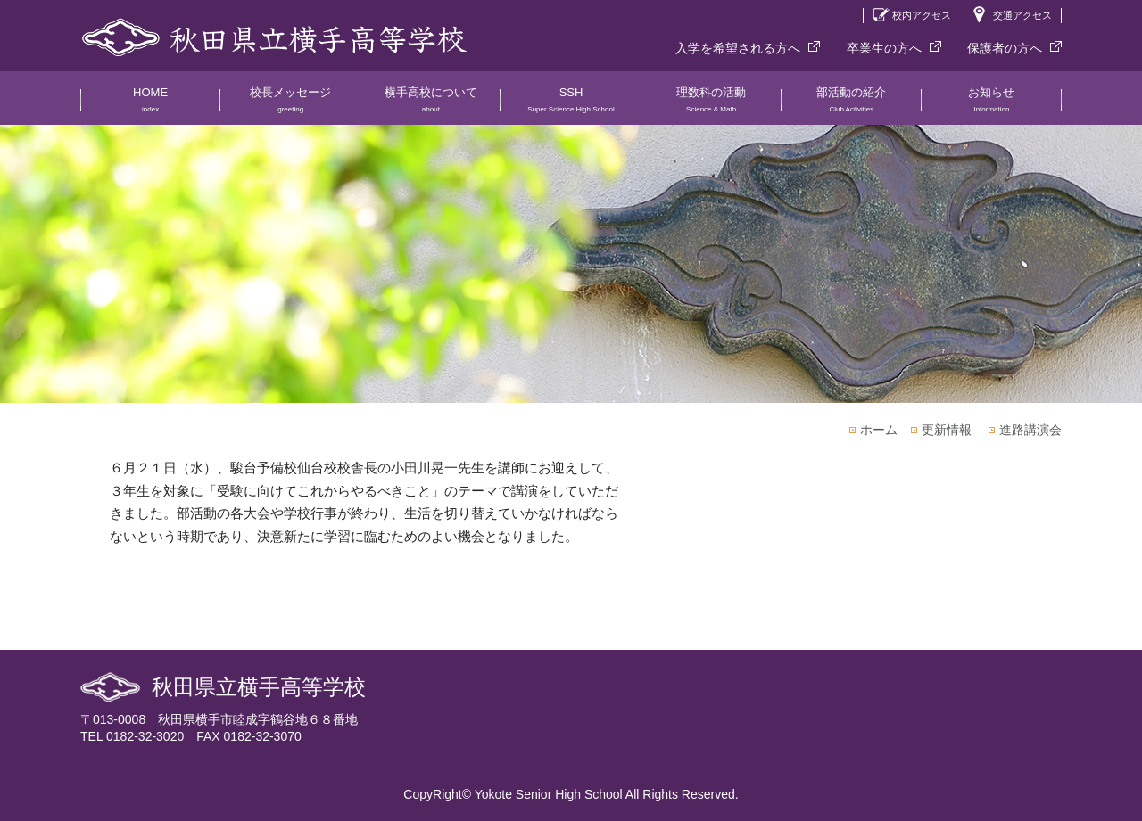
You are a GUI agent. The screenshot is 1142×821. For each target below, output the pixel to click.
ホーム (879, 430)
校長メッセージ (290, 105)
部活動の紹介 (852, 105)
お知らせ (992, 105)
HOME (150, 105)
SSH (571, 105)
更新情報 (947, 430)
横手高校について (430, 105)
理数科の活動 (711, 105)
